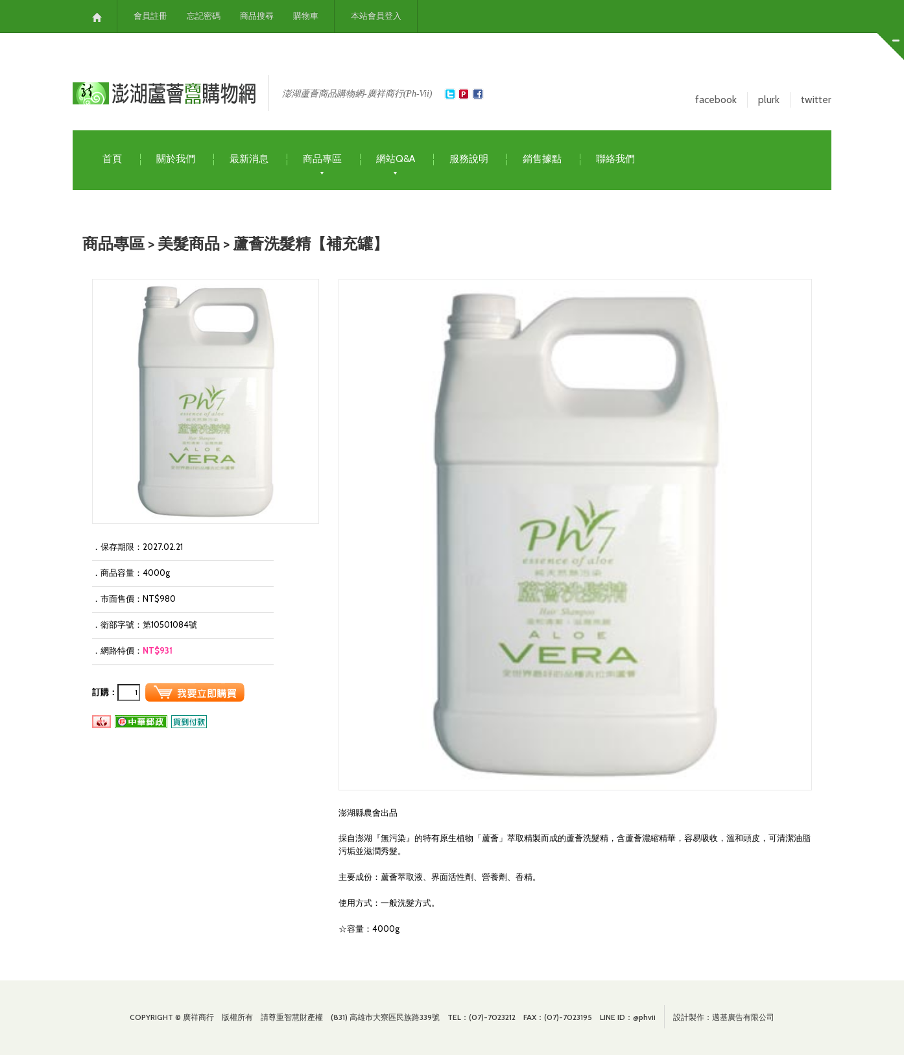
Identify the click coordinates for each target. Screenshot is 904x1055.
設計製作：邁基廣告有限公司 (723, 1017)
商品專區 (322, 159)
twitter (816, 99)
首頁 (112, 159)
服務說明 (468, 159)
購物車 (305, 16)
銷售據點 (542, 159)
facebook (716, 99)
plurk (768, 99)
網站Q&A (395, 159)
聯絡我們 (615, 159)
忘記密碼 (203, 16)
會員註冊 (150, 16)
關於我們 (175, 159)
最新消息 (249, 159)
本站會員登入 (376, 16)
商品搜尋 (257, 16)
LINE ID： (628, 1017)
